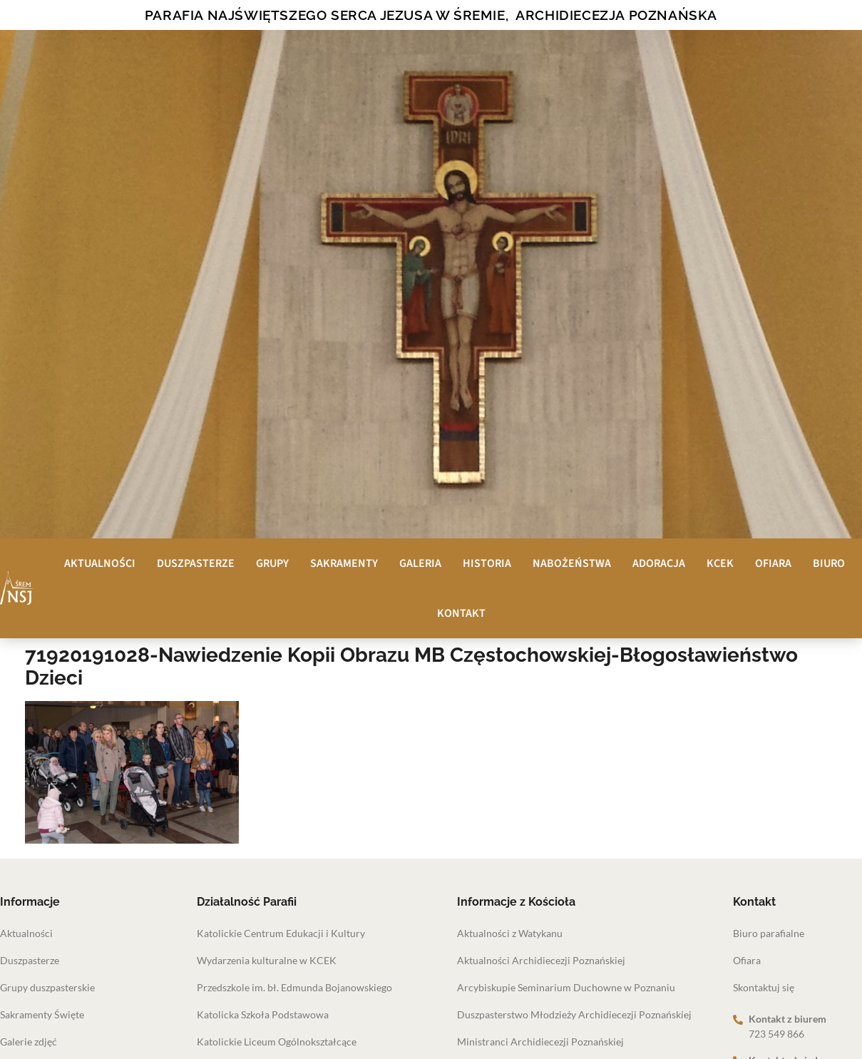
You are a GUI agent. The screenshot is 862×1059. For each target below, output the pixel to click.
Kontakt (461, 613)
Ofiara (773, 563)
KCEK (720, 563)
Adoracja (658, 563)
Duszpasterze (196, 563)
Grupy (272, 563)
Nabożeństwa (572, 563)
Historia (487, 563)
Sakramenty (344, 563)
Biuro (829, 563)
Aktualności (99, 563)
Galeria (420, 563)
